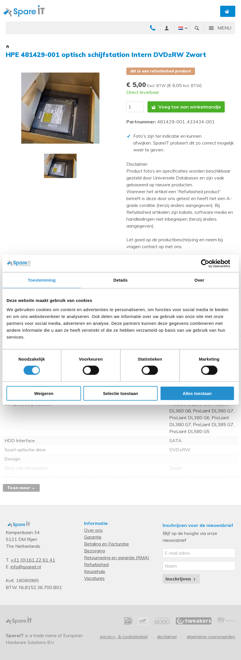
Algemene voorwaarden (211, 636)
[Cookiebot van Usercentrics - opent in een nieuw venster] (209, 263)
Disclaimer (167, 636)
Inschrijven (181, 579)
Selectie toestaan (120, 393)
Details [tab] (120, 280)
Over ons (93, 530)
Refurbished (96, 564)
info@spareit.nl (26, 567)
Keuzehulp (94, 571)
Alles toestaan (197, 393)
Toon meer (21, 487)
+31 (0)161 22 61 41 (33, 560)
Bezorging (94, 551)
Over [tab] (199, 280)
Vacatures (94, 578)
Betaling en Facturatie (106, 544)
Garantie (92, 537)
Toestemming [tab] (42, 280)
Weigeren (43, 393)
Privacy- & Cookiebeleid (124, 636)
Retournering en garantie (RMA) (116, 557)
